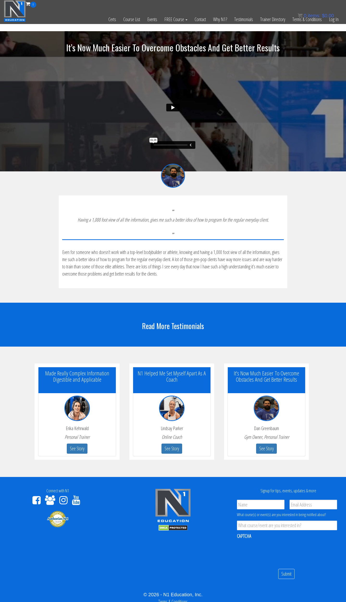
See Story (77, 448)
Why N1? (220, 19)
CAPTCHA (244, 536)
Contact (200, 19)
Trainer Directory (272, 19)
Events (152, 19)
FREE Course (175, 19)
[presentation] (273, 551)
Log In (334, 19)
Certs (112, 19)
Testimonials (243, 19)
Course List (131, 19)
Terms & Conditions (307, 19)
